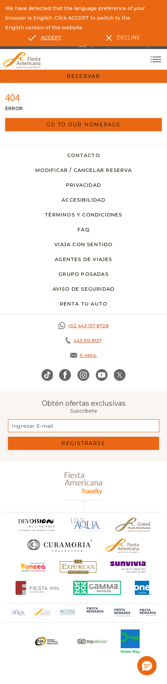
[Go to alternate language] (45, 37)
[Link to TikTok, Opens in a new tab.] (47, 375)
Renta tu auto (84, 304)
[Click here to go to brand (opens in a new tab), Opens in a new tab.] (33, 567)
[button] (147, 665)
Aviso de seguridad (84, 289)
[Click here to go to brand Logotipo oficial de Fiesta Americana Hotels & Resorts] (123, 546)
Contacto (83, 155)
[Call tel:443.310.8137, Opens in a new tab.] (83, 340)
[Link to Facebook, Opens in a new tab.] (65, 375)
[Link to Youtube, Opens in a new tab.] (102, 375)
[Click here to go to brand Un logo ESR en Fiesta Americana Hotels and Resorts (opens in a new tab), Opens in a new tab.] (46, 641)
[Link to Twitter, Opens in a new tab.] (120, 375)
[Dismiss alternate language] (123, 37)
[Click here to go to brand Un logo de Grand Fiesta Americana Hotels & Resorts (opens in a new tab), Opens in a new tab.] (133, 525)
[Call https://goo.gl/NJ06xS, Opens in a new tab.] (83, 325)
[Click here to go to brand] (36, 525)
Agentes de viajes (83, 259)
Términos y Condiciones (83, 215)
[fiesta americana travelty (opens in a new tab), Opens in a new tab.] (83, 483)
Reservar (84, 76)
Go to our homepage (83, 125)
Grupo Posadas (83, 274)
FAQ (83, 230)
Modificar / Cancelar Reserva (83, 170)
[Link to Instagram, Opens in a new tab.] (83, 375)
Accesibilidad (83, 200)
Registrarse (83, 443)
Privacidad (83, 185)
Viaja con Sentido (83, 244)
